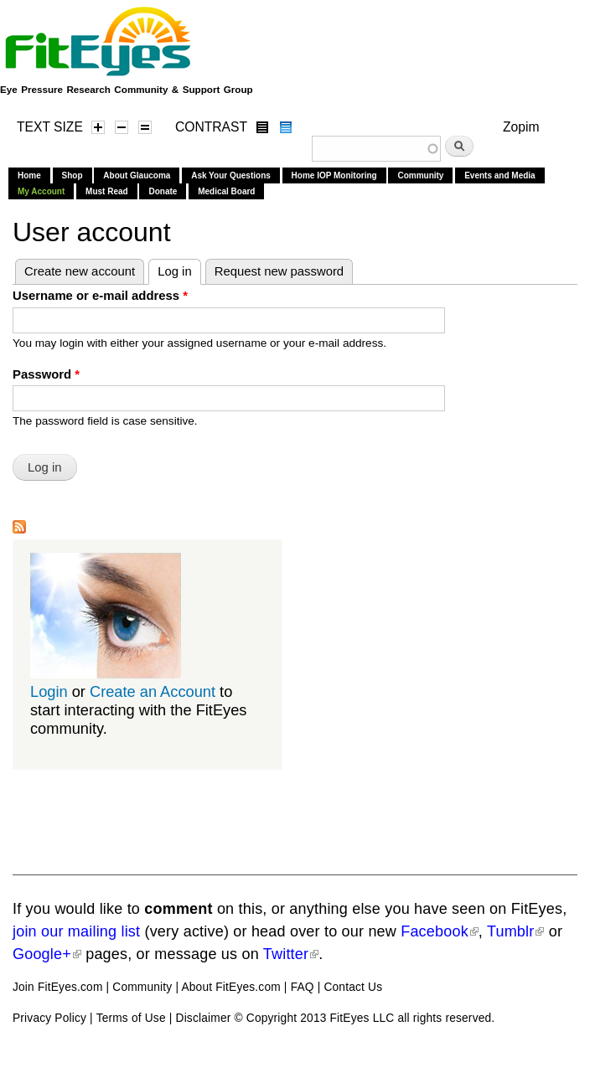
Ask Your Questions (231, 175)
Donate (162, 191)
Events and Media (499, 175)
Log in (179, 269)
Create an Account (152, 691)
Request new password (279, 271)
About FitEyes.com (230, 987)
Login (49, 691)
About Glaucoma (136, 175)
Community (420, 175)
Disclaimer (203, 1018)
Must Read (106, 191)
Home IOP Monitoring (334, 175)
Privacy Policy (49, 1018)
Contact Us (352, 987)
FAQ (302, 987)
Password (46, 374)
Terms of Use (131, 1018)
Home (29, 175)
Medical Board (226, 191)
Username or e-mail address (100, 295)
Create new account (79, 271)
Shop (72, 175)
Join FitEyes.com (58, 987)
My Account (41, 191)
